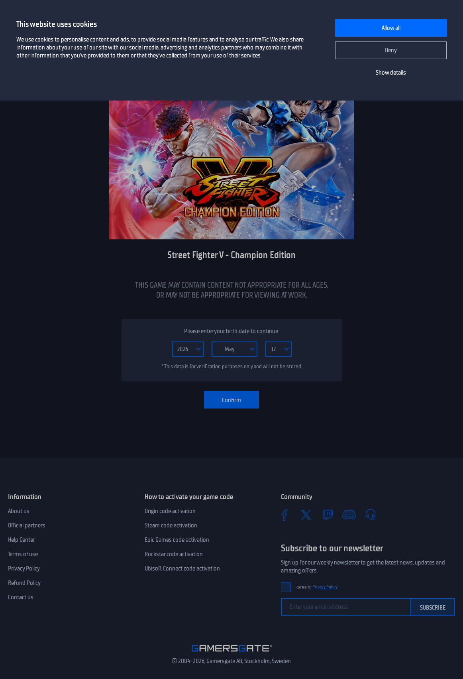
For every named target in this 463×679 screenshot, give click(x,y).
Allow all (391, 28)
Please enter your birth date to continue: (231, 331)
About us (18, 511)
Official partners (26, 525)
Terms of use (23, 554)
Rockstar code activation (174, 554)
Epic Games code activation (177, 540)
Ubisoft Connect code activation (182, 568)
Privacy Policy (24, 568)
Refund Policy (24, 583)
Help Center (21, 540)
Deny (391, 50)
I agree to (315, 587)
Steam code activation (171, 525)
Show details (391, 73)
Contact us (20, 597)
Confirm (231, 400)
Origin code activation (170, 511)
